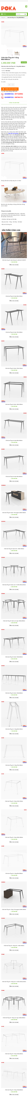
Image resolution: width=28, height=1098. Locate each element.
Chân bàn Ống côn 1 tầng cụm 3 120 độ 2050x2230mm (14, 981)
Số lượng (3, 81)
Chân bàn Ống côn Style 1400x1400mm (14, 404)
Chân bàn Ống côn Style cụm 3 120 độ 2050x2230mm (14, 584)
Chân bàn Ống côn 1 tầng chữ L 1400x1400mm (14, 945)
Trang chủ (3, 17)
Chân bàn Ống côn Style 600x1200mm (14, 296)
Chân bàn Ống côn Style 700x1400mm (14, 332)
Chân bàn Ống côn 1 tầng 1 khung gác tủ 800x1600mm (14, 909)
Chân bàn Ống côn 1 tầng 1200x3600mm (14, 1090)
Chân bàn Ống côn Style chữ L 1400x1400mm (14, 548)
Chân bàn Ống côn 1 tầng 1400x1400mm (14, 837)
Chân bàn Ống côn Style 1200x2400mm (14, 657)
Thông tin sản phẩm (14, 102)
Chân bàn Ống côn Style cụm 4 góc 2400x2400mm (14, 621)
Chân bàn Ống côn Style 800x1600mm (14, 440)
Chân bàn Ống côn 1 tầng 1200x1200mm (14, 801)
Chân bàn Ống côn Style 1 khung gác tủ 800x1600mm (14, 512)
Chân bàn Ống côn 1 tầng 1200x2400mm (14, 1053)
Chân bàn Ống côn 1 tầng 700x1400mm (14, 765)
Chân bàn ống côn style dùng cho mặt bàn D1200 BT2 (14, 260)
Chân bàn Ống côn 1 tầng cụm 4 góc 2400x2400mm (14, 1017)
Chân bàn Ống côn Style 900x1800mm (14, 476)
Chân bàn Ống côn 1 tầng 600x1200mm (14, 729)
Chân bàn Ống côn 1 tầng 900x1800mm (14, 873)
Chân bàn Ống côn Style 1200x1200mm (14, 368)
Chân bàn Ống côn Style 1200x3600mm (14, 693)
